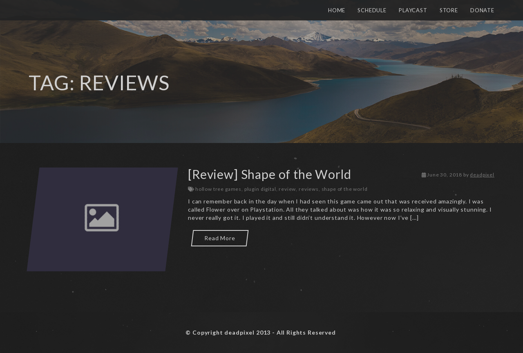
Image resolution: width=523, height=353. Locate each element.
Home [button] (336, 10)
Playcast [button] (413, 10)
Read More (219, 238)
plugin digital (260, 189)
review (287, 189)
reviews (309, 189)
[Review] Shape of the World (269, 174)
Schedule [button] (372, 10)
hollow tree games (218, 189)
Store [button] (449, 10)
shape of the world (345, 189)
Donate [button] (482, 10)
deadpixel (482, 175)
